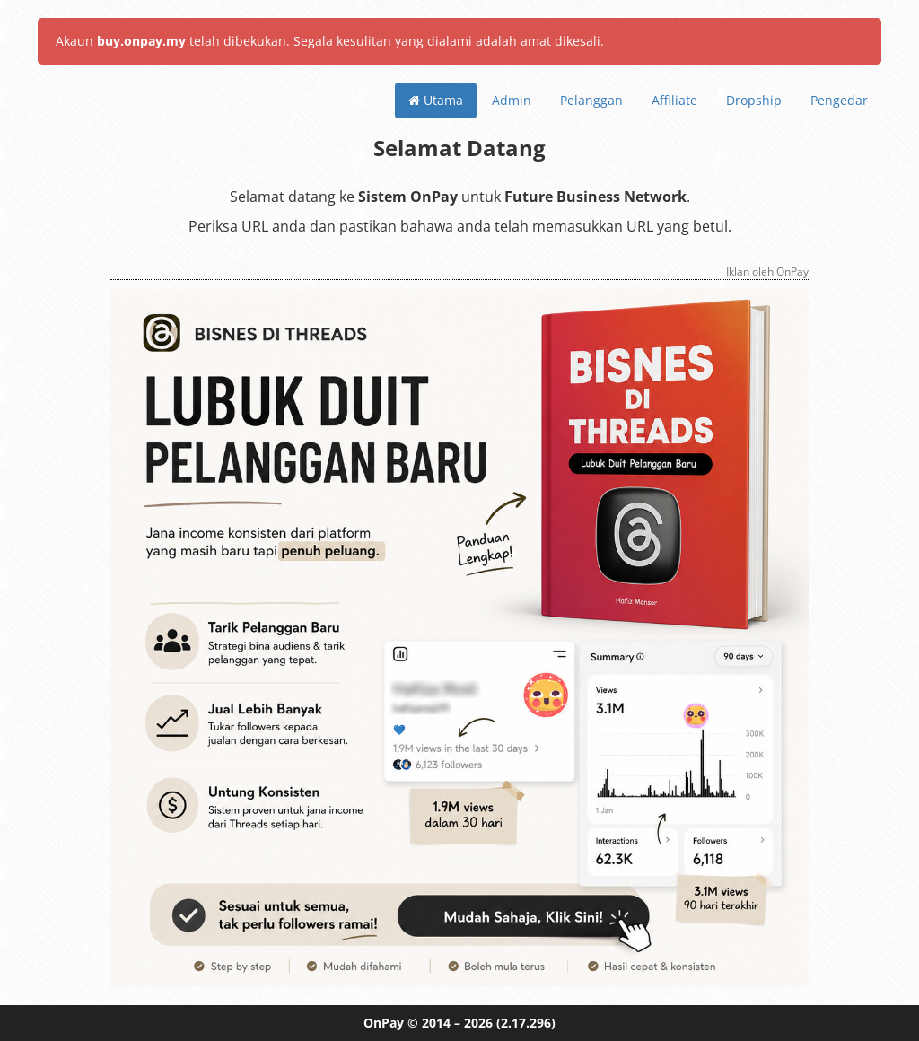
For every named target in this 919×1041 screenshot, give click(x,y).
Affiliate (674, 100)
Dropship (754, 100)
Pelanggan (591, 100)
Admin (511, 100)
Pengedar (839, 100)
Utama (435, 100)
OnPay (383, 1022)
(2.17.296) (526, 1022)
